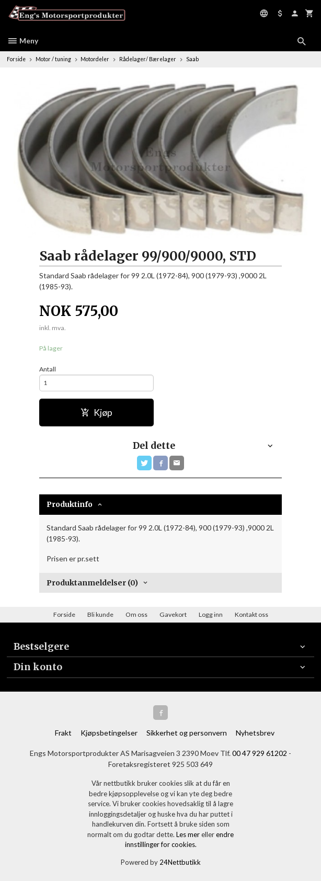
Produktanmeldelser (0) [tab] (92, 583)
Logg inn (211, 614)
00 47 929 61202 (259, 753)
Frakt (63, 732)
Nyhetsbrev (255, 732)
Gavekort (173, 614)
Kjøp (96, 412)
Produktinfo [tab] (70, 504)
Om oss (136, 614)
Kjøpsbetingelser (109, 732)
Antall (47, 369)
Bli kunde (100, 614)
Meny (22, 40)
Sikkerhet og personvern (186, 732)
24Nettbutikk (180, 862)
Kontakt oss (251, 614)
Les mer (188, 834)
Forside (16, 59)
